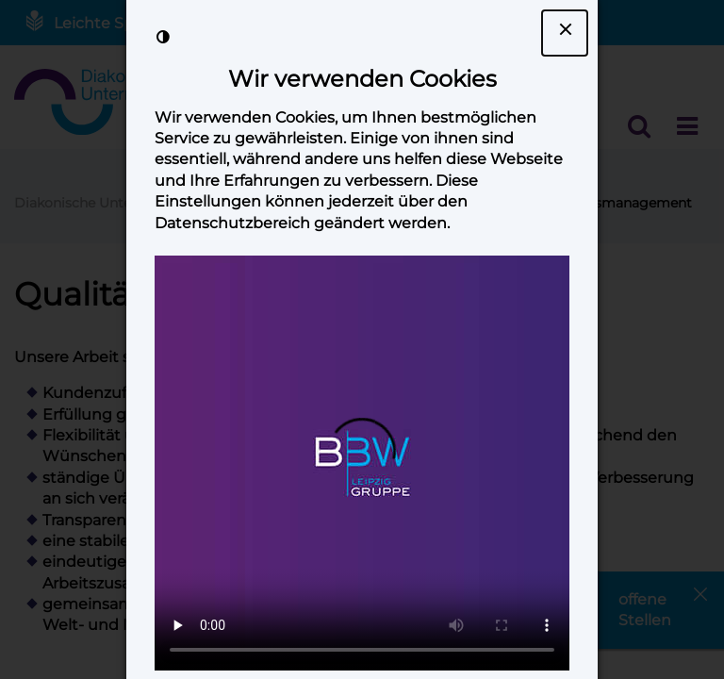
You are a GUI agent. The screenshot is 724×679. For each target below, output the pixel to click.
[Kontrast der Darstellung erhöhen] (163, 36)
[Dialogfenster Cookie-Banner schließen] (564, 33)
